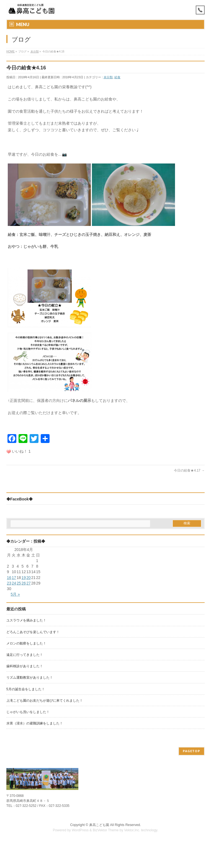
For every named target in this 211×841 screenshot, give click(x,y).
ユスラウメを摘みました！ (26, 620)
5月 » (15, 594)
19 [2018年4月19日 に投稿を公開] (24, 577)
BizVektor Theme (106, 830)
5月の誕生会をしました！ (25, 689)
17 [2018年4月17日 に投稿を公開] (14, 577)
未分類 (108, 77)
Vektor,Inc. (132, 830)
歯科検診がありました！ (24, 666)
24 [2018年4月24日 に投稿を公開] (14, 583)
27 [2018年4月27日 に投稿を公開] (28, 583)
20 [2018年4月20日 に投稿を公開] (28, 577)
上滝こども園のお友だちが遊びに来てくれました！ (44, 700)
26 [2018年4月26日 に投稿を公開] (24, 583)
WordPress (80, 830)
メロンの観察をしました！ (26, 643)
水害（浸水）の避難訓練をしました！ (34, 723)
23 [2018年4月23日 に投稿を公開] (9, 583)
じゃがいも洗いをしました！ (28, 712)
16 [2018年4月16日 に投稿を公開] (9, 577)
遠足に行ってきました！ (24, 655)
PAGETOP (191, 751)
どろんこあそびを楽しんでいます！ (33, 632)
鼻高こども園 (99, 825)
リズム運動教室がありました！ (29, 677)
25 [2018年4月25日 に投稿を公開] (19, 583)
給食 (117, 77)
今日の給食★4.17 (189, 470)
